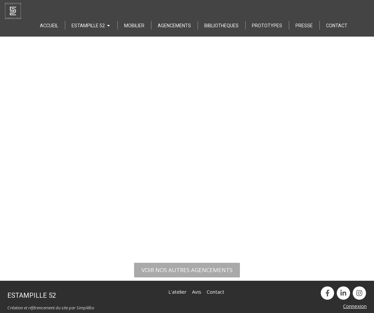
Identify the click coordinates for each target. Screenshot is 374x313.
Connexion (355, 306)
